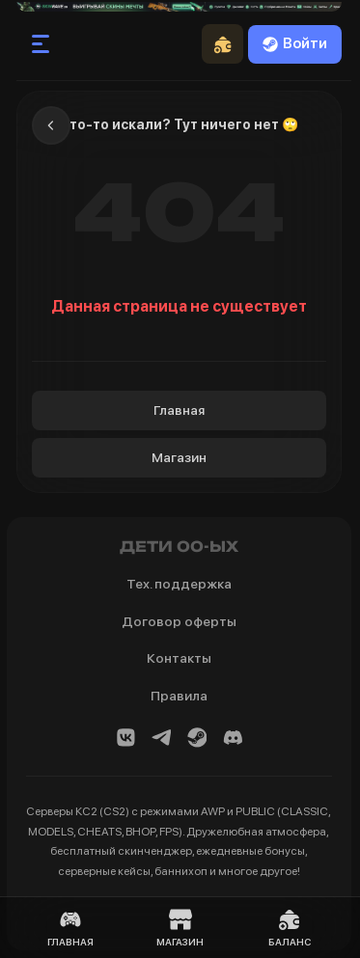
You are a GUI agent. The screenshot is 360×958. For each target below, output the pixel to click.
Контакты (179, 658)
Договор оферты (179, 621)
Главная (179, 410)
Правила (179, 695)
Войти (295, 43)
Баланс (289, 927)
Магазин (179, 457)
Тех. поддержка (179, 583)
